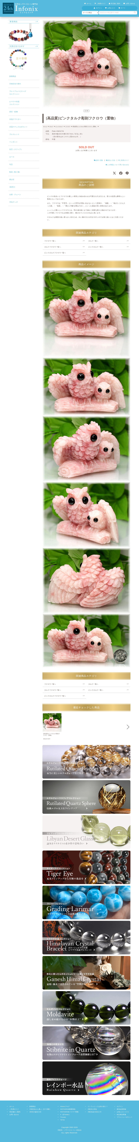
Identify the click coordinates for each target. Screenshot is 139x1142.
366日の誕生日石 (35, 1112)
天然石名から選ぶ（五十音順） (40, 1109)
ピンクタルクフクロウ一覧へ (55, 253)
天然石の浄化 (92, 1109)
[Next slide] (128, 66)
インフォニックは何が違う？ (98, 1106)
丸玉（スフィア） (16, 149)
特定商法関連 (121, 1114)
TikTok (62, 1120)
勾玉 (11, 164)
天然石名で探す (15, 84)
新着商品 (12, 76)
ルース (11, 157)
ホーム (87, 3)
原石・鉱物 (13, 112)
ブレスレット (14, 134)
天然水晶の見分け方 (95, 1112)
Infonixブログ (65, 1106)
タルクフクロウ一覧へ (52, 247)
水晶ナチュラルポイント (18, 127)
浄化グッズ (13, 202)
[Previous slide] (44, 727)
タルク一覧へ (93, 241)
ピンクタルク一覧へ (95, 247)
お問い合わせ (129, 3)
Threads (63, 1117)
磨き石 (11, 179)
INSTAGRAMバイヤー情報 (69, 1112)
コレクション (23, 102)
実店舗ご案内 (114, 3)
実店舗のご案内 (14, 1112)
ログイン (120, 1106)
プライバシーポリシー (124, 1117)
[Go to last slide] (44, 66)
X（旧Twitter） (65, 1114)
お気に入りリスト (123, 1112)
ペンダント (13, 142)
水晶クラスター (15, 119)
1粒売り (12, 187)
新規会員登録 (121, 1109)
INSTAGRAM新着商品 (67, 1109)
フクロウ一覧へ (50, 241)
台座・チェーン (15, 194)
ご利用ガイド (100, 3)
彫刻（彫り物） (15, 172)
